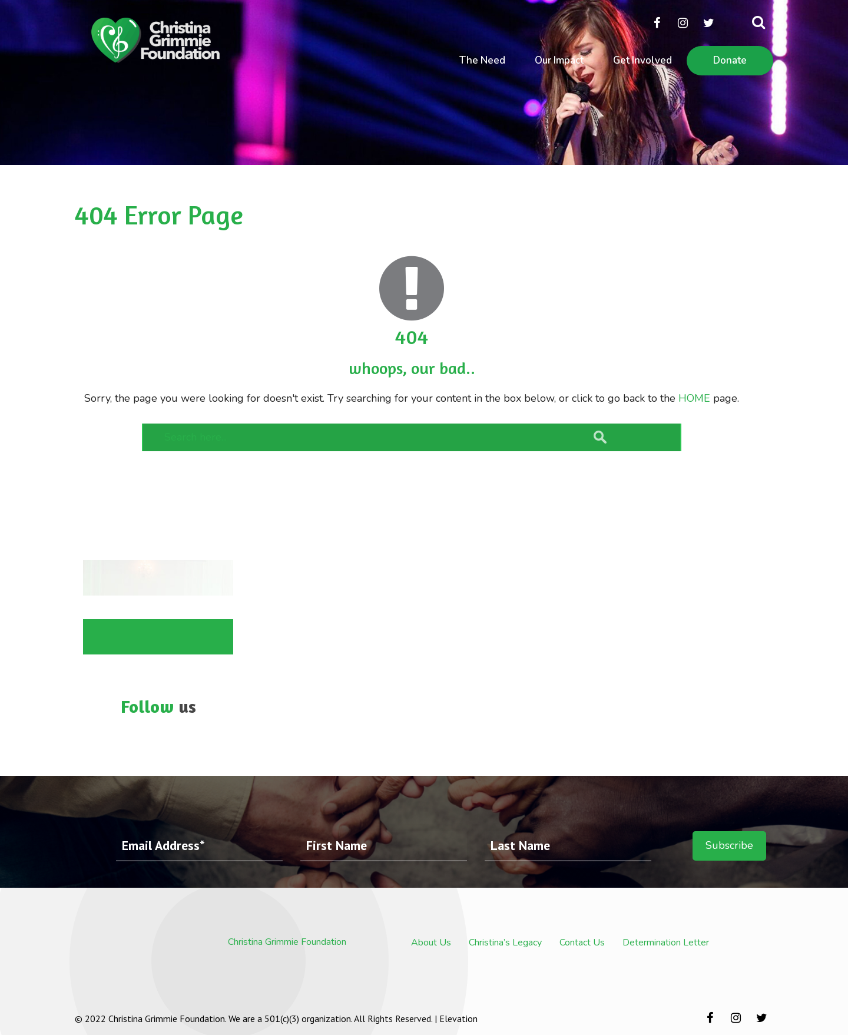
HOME (694, 398)
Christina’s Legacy (505, 942)
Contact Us (582, 942)
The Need (482, 60)
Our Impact (559, 60)
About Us (431, 942)
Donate (730, 60)
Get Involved (642, 60)
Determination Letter (665, 942)
